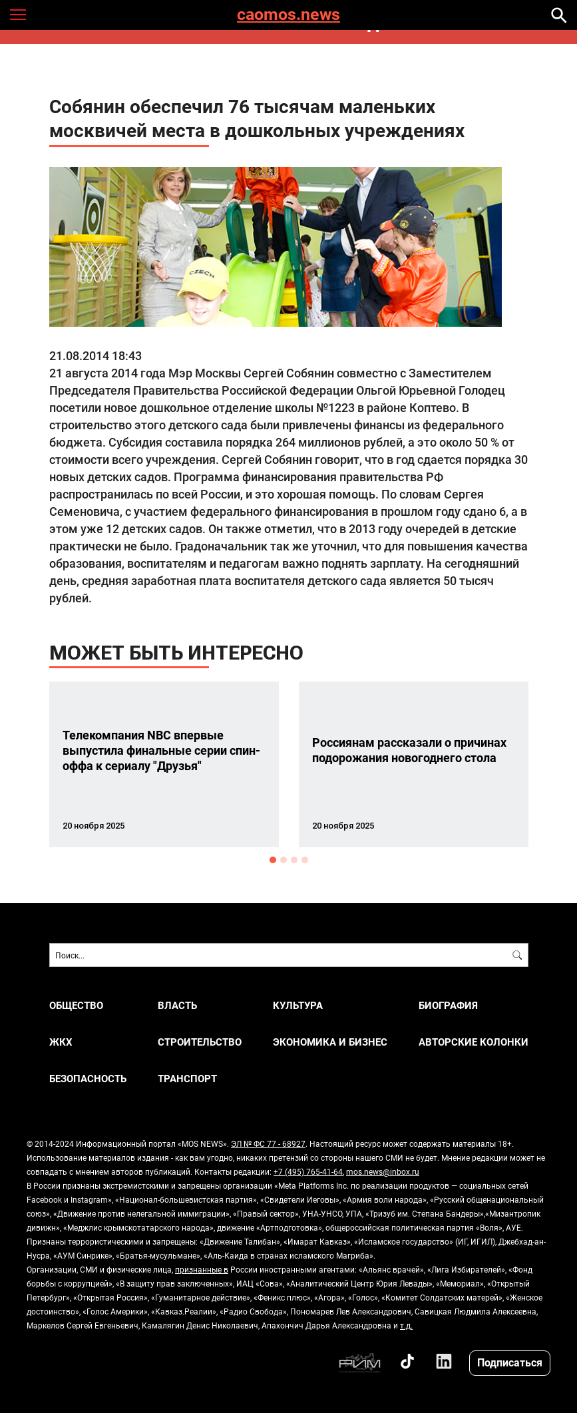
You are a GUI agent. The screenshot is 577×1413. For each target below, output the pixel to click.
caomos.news (288, 15)
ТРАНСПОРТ (187, 1079)
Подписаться (509, 1362)
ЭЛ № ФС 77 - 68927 (268, 1143)
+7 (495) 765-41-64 (308, 1171)
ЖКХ (61, 1042)
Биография (448, 1005)
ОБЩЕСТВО (76, 1005)
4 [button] (304, 860)
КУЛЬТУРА (298, 1005)
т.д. (406, 1325)
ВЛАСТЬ (177, 1005)
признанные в (201, 1269)
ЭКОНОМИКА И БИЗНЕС (330, 1042)
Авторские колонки (473, 1042)
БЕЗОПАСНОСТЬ (87, 1079)
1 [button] (273, 860)
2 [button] (283, 860)
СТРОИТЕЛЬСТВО (200, 1042)
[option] (164, 764)
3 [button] (294, 860)
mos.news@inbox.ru (382, 1171)
